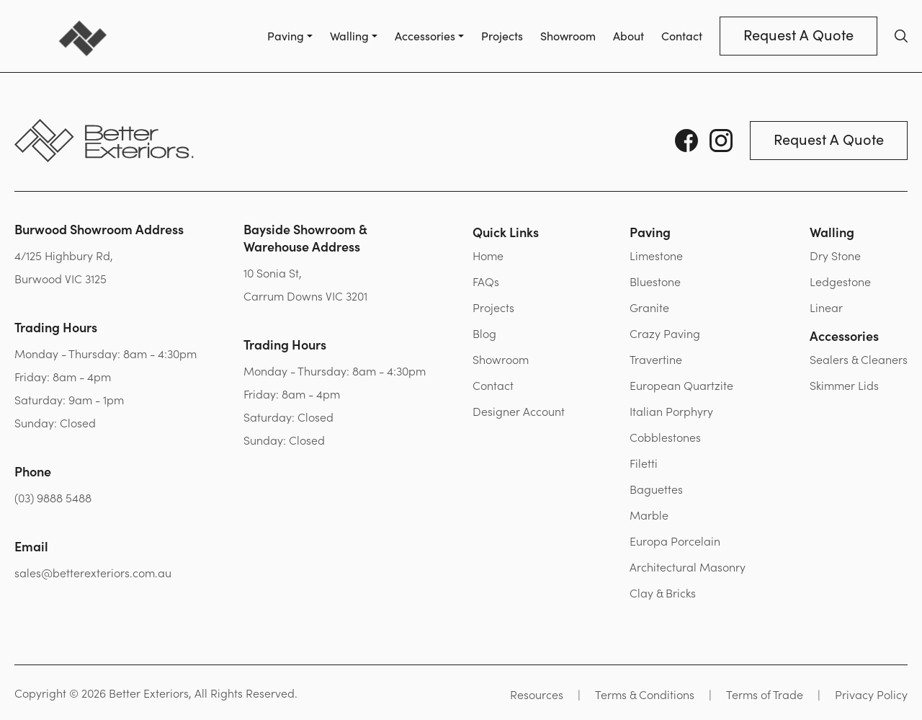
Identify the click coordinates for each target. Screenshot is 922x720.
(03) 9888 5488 (52, 497)
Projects (502, 35)
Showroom (568, 35)
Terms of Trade (764, 694)
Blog (484, 333)
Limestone (656, 255)
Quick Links (506, 232)
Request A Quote (798, 34)
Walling (349, 35)
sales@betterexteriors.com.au (92, 572)
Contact (681, 35)
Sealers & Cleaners (859, 359)
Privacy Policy (871, 694)
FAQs (486, 281)
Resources (536, 694)
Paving (285, 35)
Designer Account (519, 411)
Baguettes (656, 489)
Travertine (656, 359)
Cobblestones (665, 437)
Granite (649, 307)
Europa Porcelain (675, 540)
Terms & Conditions (644, 694)
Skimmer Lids (844, 385)
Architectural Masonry (688, 566)
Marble (649, 515)
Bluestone (655, 281)
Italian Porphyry (671, 411)
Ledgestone (840, 281)
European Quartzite (681, 385)
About (628, 35)
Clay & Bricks (663, 592)
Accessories (425, 35)
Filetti (644, 463)
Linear (826, 307)
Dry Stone (835, 255)
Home (488, 255)
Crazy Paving (665, 333)
